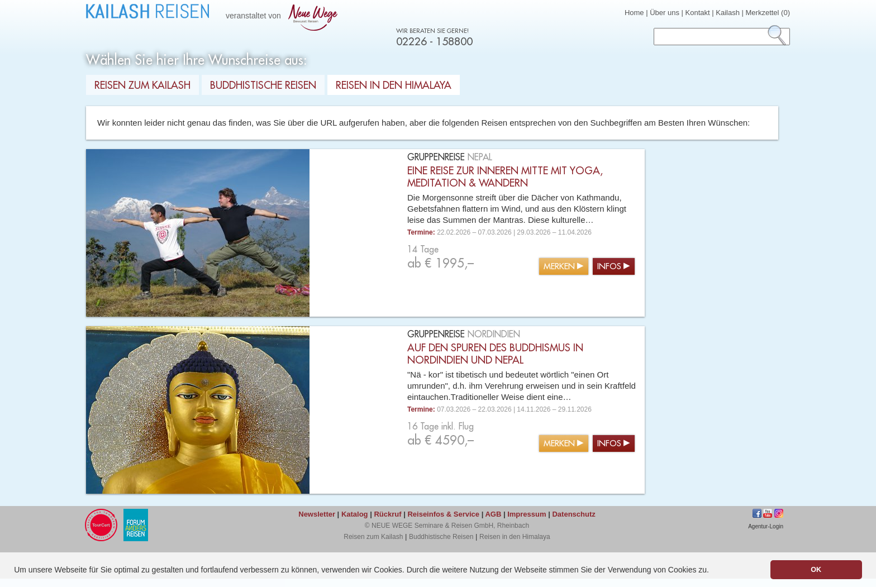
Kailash (728, 12)
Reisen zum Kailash (142, 86)
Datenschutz (573, 514)
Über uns (664, 12)
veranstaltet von (284, 16)
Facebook (757, 513)
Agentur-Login (765, 526)
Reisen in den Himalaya (393, 86)
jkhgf (767, 513)
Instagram (778, 513)
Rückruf (387, 514)
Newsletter (316, 514)
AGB (493, 514)
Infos (609, 266)
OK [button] (816, 570)
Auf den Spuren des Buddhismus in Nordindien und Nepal (495, 354)
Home (634, 12)
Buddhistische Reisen (263, 86)
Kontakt (697, 12)
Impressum (526, 514)
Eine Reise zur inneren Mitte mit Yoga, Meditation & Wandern (505, 177)
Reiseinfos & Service (443, 514)
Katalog (354, 514)
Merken (559, 266)
